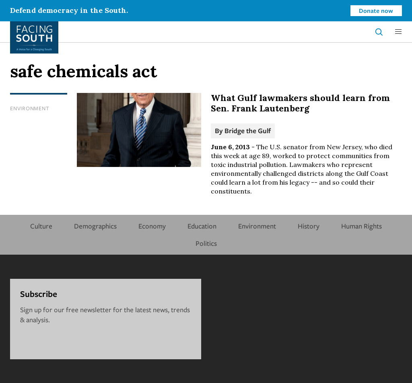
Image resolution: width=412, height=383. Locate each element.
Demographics (95, 226)
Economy (152, 226)
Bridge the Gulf (248, 130)
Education (201, 226)
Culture (41, 226)
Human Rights (361, 226)
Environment (29, 108)
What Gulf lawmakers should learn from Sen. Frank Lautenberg (300, 103)
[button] (398, 31)
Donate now (376, 10)
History (308, 226)
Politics (206, 243)
